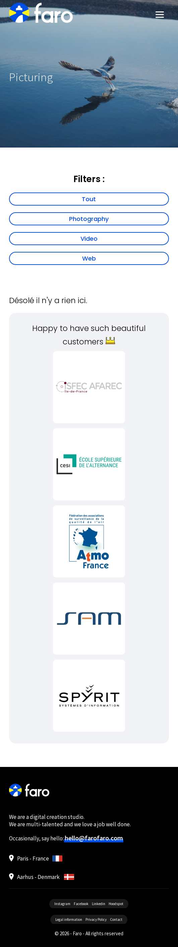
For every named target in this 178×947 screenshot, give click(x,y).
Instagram (62, 903)
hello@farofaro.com (94, 838)
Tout (89, 199)
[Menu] (160, 13)
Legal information (68, 919)
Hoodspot (116, 903)
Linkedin (98, 903)
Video (89, 238)
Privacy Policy (96, 919)
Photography (89, 219)
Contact (116, 919)
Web (89, 258)
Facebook (81, 903)
